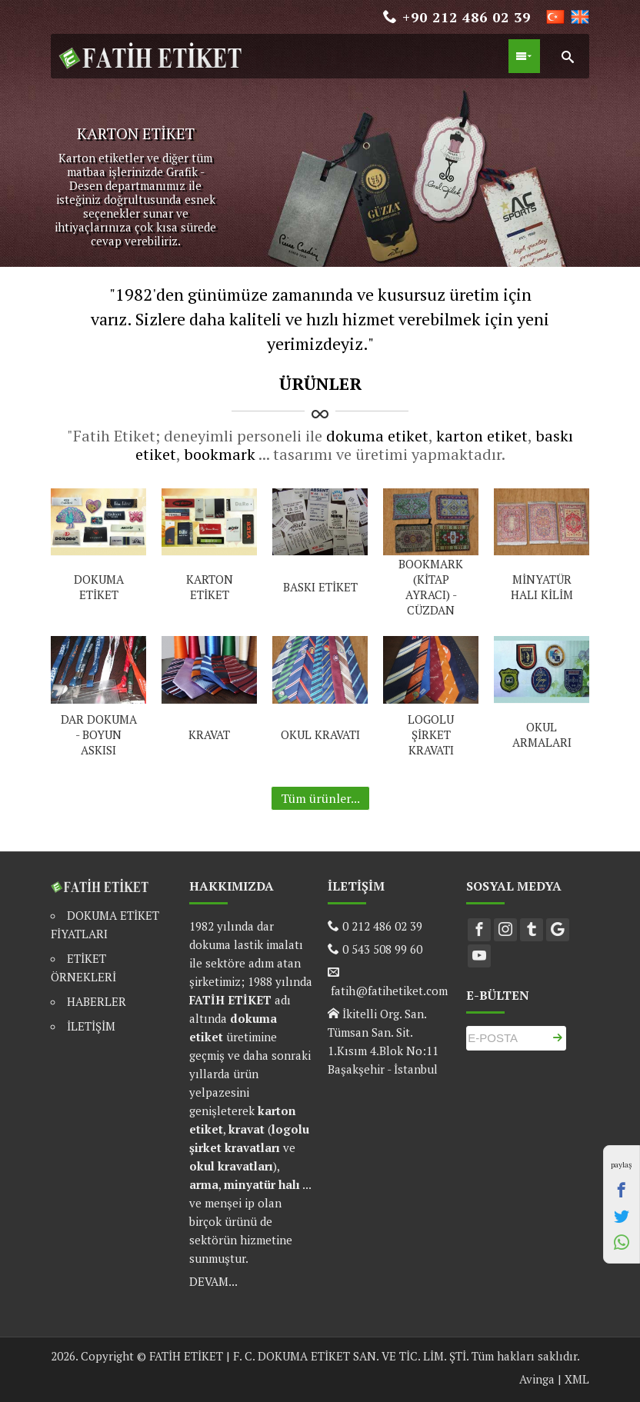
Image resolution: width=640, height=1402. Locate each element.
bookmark (219, 454)
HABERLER (96, 1001)
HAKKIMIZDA (231, 885)
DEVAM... (213, 1281)
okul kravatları (231, 1166)
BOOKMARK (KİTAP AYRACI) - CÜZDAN (430, 587)
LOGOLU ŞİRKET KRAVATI (431, 734)
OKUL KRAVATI (320, 734)
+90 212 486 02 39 (457, 17)
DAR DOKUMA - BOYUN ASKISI (99, 734)
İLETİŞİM (91, 1026)
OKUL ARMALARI (542, 734)
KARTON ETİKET (209, 586)
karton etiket (482, 435)
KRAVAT (209, 734)
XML (577, 1379)
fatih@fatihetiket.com (388, 990)
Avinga (537, 1379)
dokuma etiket (377, 435)
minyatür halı (262, 1184)
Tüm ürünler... (320, 798)
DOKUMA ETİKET (99, 586)
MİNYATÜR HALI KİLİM (542, 586)
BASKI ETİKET (320, 586)
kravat (246, 1129)
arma (203, 1184)
